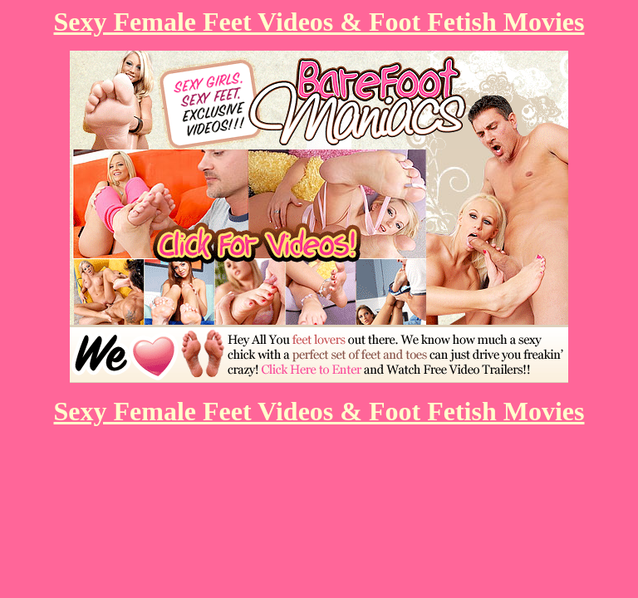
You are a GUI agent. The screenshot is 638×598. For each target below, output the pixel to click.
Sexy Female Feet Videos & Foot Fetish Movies (319, 22)
